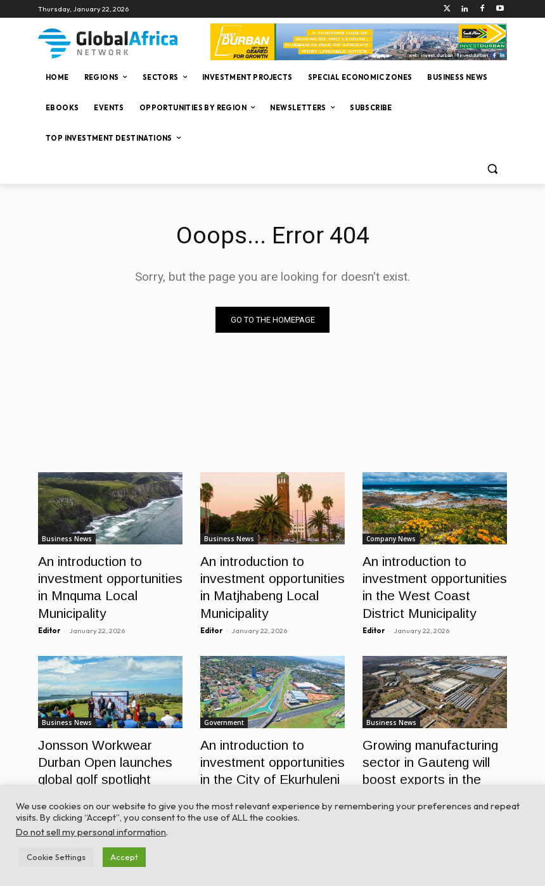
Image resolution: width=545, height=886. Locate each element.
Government (224, 709)
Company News (391, 538)
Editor (49, 603)
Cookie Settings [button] (56, 857)
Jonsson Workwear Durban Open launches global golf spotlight (104, 744)
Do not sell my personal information (91, 832)
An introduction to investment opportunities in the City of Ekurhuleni (266, 744)
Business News (67, 538)
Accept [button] (124, 857)
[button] (492, 169)
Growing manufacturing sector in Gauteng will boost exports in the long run (431, 744)
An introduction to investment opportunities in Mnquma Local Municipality (104, 573)
